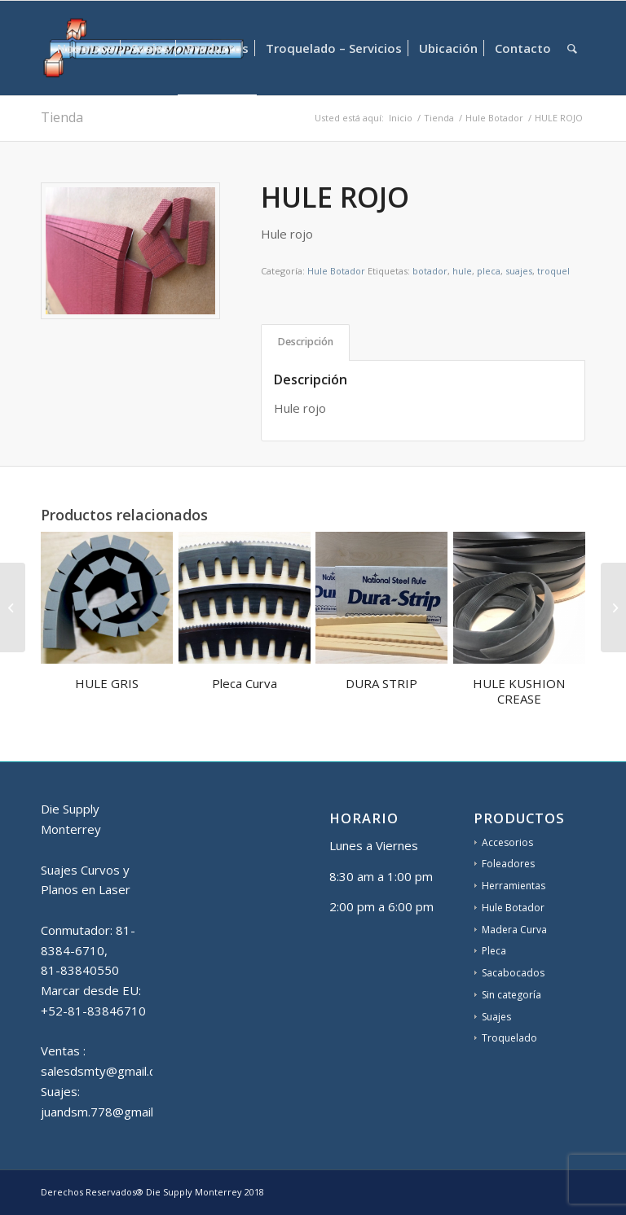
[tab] (305, 342)
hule (462, 271)
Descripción (305, 342)
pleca (488, 271)
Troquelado (509, 1038)
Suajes (496, 1017)
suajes (518, 271)
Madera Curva (514, 929)
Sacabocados (513, 973)
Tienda (62, 117)
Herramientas (513, 886)
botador (429, 271)
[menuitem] (85, 48)
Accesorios (507, 842)
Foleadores (508, 864)
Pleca (494, 951)
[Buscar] (572, 48)
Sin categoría (511, 995)
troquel (553, 271)
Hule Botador (336, 271)
